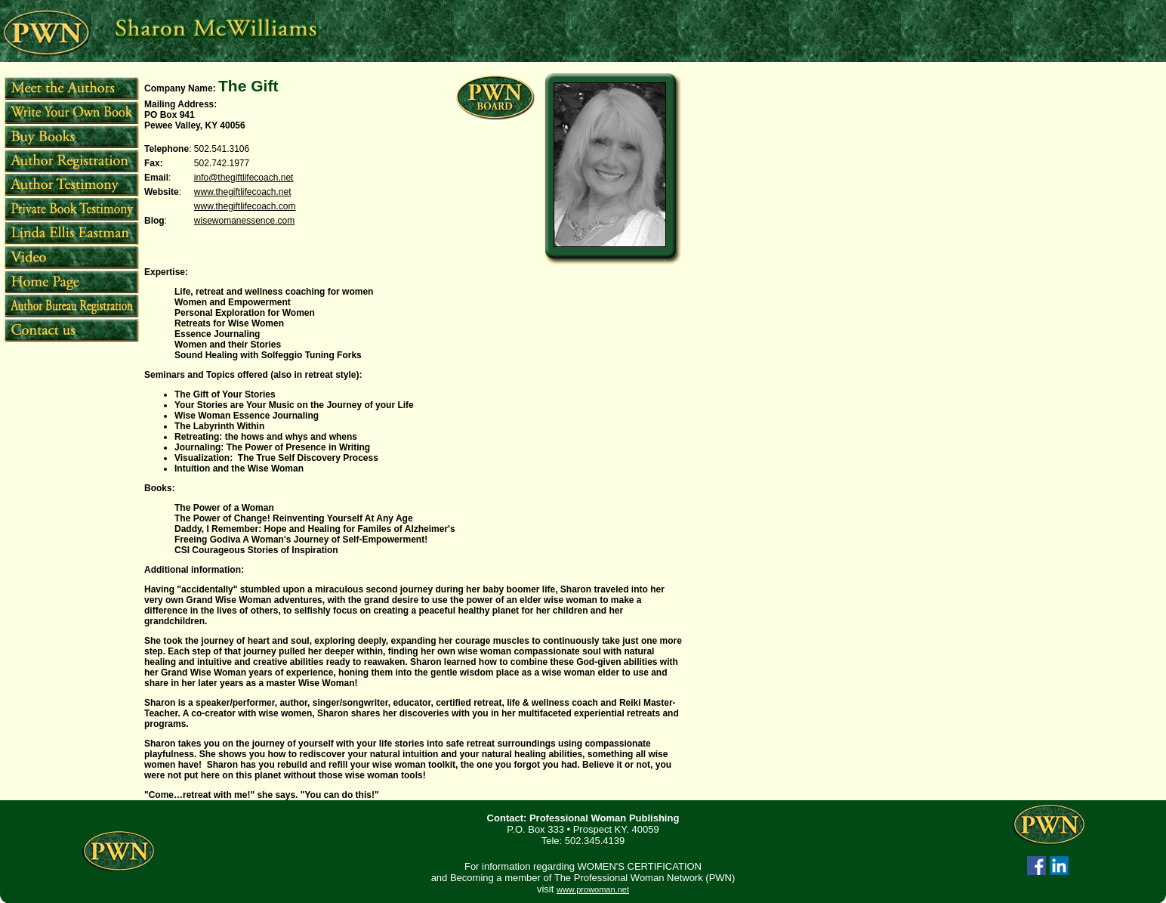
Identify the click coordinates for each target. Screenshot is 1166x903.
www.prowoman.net (593, 889)
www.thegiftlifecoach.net (243, 192)
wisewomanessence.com (244, 220)
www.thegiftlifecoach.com (245, 206)
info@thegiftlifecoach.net (244, 177)
